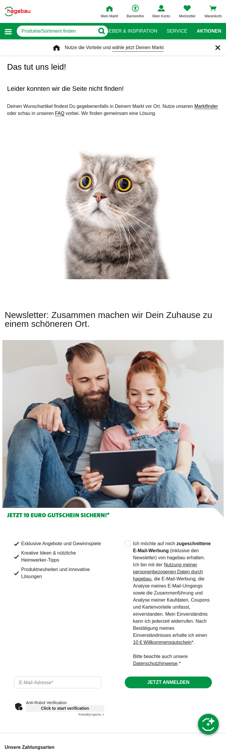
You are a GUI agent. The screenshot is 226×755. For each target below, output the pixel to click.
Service (177, 31)
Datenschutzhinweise (155, 663)
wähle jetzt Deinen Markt (138, 47)
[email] (57, 682)
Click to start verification (65, 708)
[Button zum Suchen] (101, 31)
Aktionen (209, 31)
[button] (8, 31)
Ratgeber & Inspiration (126, 31)
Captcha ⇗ (91, 714)
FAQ (59, 113)
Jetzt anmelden (168, 682)
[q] (56, 31)
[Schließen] (217, 47)
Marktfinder (206, 106)
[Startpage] (17, 11)
